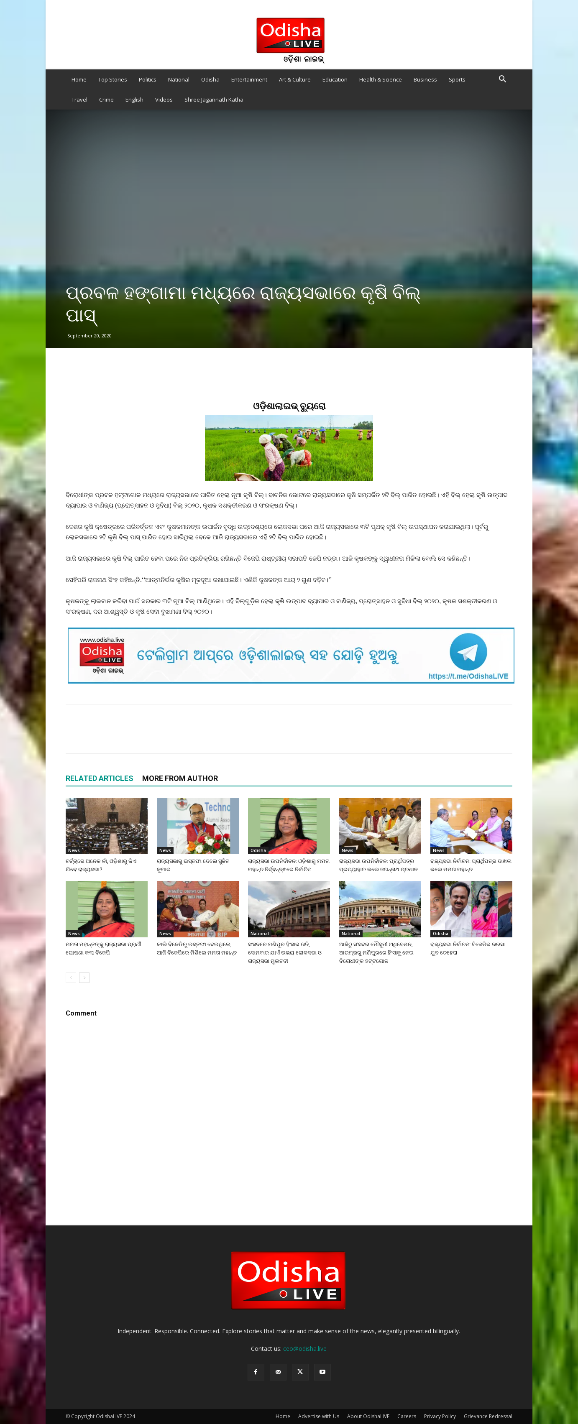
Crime (106, 99)
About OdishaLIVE (368, 1416)
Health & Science (380, 79)
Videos (164, 99)
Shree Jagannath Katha (213, 99)
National (178, 79)
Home (79, 79)
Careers (406, 1416)
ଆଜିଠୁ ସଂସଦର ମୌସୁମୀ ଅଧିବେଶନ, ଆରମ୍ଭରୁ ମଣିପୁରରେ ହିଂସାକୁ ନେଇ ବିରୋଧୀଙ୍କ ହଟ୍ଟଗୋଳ (376, 952)
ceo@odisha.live (305, 1349)
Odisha (210, 79)
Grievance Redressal (488, 1416)
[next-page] (84, 977)
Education (335, 79)
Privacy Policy (440, 1416)
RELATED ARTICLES (99, 778)
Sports (457, 79)
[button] (502, 80)
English (134, 99)
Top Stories (112, 79)
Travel (79, 99)
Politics (147, 79)
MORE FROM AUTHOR (180, 778)
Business (425, 79)
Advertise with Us (318, 1416)
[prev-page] (71, 977)
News (74, 850)
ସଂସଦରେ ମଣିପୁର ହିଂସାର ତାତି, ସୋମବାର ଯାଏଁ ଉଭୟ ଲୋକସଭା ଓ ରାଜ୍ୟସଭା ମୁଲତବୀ (285, 952)
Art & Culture (295, 79)
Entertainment (249, 79)
